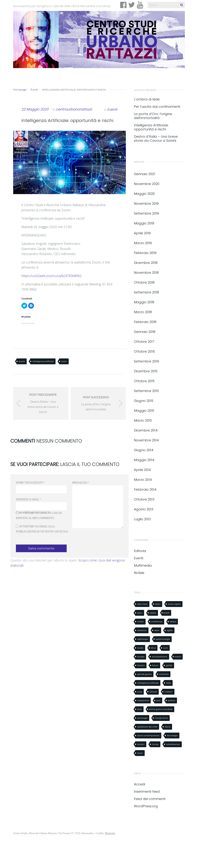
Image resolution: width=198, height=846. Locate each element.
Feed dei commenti (149, 799)
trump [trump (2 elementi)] (155, 744)
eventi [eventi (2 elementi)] (178, 656)
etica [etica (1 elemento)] (153, 648)
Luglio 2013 (142, 519)
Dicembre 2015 (145, 371)
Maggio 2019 (144, 223)
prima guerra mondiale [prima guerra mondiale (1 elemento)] (161, 709)
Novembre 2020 (146, 184)
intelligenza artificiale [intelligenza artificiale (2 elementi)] (148, 683)
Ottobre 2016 (144, 351)
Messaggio (80, 482)
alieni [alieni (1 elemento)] (157, 604)
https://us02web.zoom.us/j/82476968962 (51, 276)
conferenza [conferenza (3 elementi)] (156, 621)
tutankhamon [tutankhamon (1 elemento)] (173, 744)
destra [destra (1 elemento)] (173, 621)
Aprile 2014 (142, 469)
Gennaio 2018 (144, 331)
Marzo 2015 (143, 420)
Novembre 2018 (146, 272)
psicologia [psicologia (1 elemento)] (142, 718)
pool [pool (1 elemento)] (139, 709)
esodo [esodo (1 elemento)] (140, 648)
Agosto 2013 (143, 509)
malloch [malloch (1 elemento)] (168, 691)
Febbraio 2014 (145, 489)
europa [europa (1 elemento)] (140, 656)
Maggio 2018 (144, 302)
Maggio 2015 (144, 410)
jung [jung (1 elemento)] (139, 691)
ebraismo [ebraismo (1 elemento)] (141, 630)
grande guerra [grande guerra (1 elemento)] (144, 674)
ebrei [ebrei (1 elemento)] (156, 630)
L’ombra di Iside (147, 99)
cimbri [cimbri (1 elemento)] (140, 621)
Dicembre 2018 (145, 262)
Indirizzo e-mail (28, 499)
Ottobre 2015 (144, 381)
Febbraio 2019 (145, 253)
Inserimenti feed (147, 791)
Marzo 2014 (143, 479)
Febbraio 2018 (145, 322)
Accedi (139, 784)
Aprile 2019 (142, 233)
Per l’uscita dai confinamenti (157, 107)
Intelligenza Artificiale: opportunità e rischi (151, 127)
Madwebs (110, 833)
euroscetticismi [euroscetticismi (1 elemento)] (159, 656)
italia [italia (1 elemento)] (168, 683)
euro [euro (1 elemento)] (165, 648)
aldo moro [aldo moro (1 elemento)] (142, 604)
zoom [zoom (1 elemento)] (140, 753)
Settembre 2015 (146, 391)
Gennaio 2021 (144, 174)
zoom (64, 361)
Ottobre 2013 (144, 499)
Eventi (34, 89)
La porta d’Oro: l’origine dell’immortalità (153, 116)
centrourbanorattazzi (74, 109)
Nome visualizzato (30, 482)
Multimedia (143, 565)
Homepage (20, 89)
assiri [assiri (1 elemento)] (139, 613)
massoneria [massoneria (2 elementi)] (143, 700)
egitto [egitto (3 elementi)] (170, 630)
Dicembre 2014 (146, 430)
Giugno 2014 (143, 450)
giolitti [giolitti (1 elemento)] (169, 665)
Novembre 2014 (146, 440)
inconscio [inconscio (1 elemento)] (164, 674)
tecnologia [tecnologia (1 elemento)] (172, 735)
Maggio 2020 (144, 193)
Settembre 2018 (146, 292)
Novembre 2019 (146, 203)
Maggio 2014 (144, 460)
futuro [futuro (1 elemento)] (155, 665)
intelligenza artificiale (43, 361)
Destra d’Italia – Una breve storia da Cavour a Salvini (156, 139)
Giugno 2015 (143, 400)
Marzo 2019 (143, 243)
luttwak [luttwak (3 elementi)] (153, 691)
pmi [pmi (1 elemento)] (158, 700)
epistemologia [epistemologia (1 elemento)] (163, 639)
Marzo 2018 (143, 312)
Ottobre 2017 (144, 341)
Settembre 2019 (146, 213)
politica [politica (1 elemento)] (171, 700)
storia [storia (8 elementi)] (167, 726)
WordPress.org (146, 806)
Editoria (140, 551)
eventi (22, 361)
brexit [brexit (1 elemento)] (166, 613)
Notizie (139, 572)
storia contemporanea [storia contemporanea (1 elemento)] (148, 735)
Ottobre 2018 (144, 282)
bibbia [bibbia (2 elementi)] (153, 613)
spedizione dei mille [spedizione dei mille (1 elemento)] (147, 726)
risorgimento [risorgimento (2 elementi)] (161, 718)
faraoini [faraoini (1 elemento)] (141, 665)
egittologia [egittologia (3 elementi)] (142, 639)
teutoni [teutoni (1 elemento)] (140, 744)
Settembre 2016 (146, 361)
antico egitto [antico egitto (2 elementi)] (174, 604)
